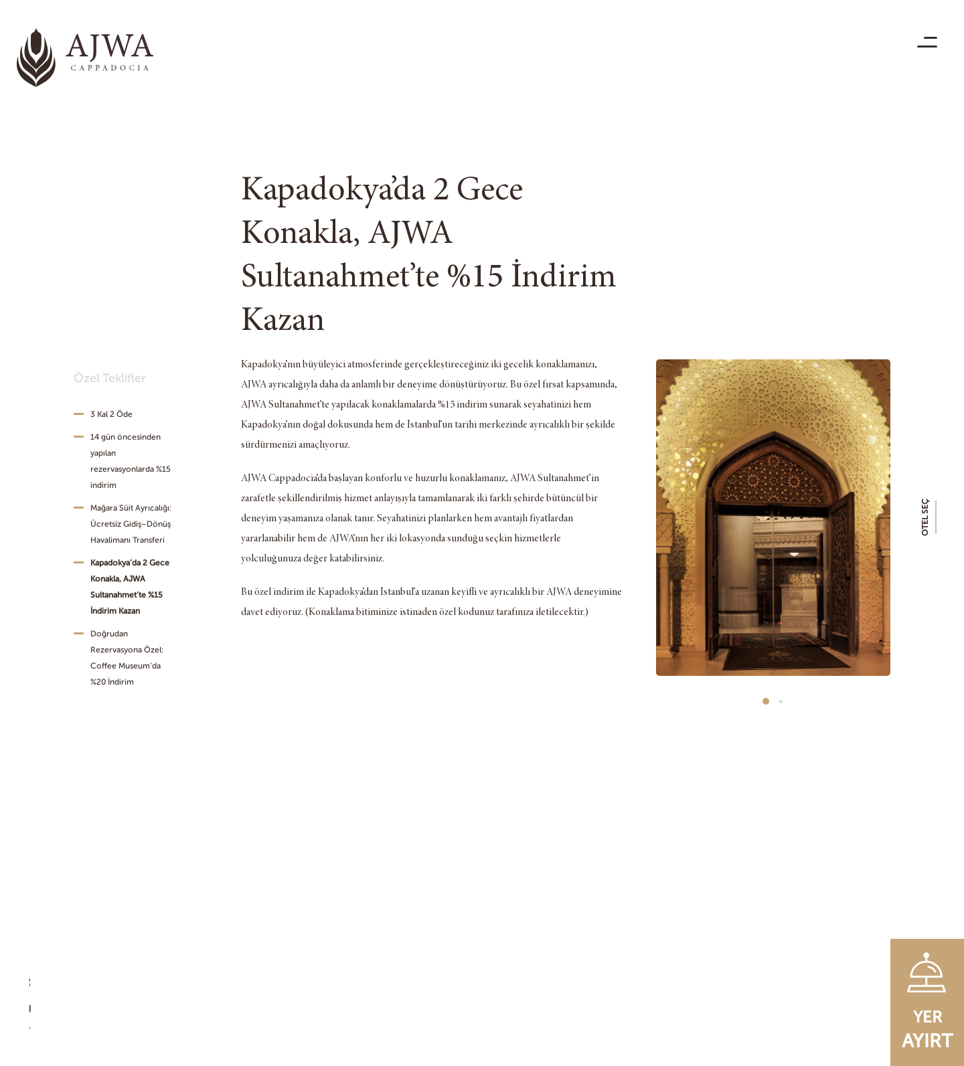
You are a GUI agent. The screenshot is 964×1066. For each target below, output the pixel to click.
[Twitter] (37, 1033)
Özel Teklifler (110, 378)
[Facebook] (37, 962)
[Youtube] (37, 1009)
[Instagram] (37, 986)
